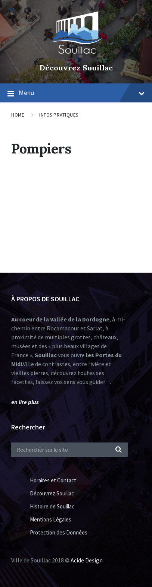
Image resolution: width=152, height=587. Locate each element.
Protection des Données (58, 532)
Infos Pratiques (58, 115)
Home (17, 115)
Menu (82, 92)
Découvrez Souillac (76, 67)
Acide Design (87, 560)
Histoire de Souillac (52, 506)
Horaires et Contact (53, 480)
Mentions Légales (50, 519)
